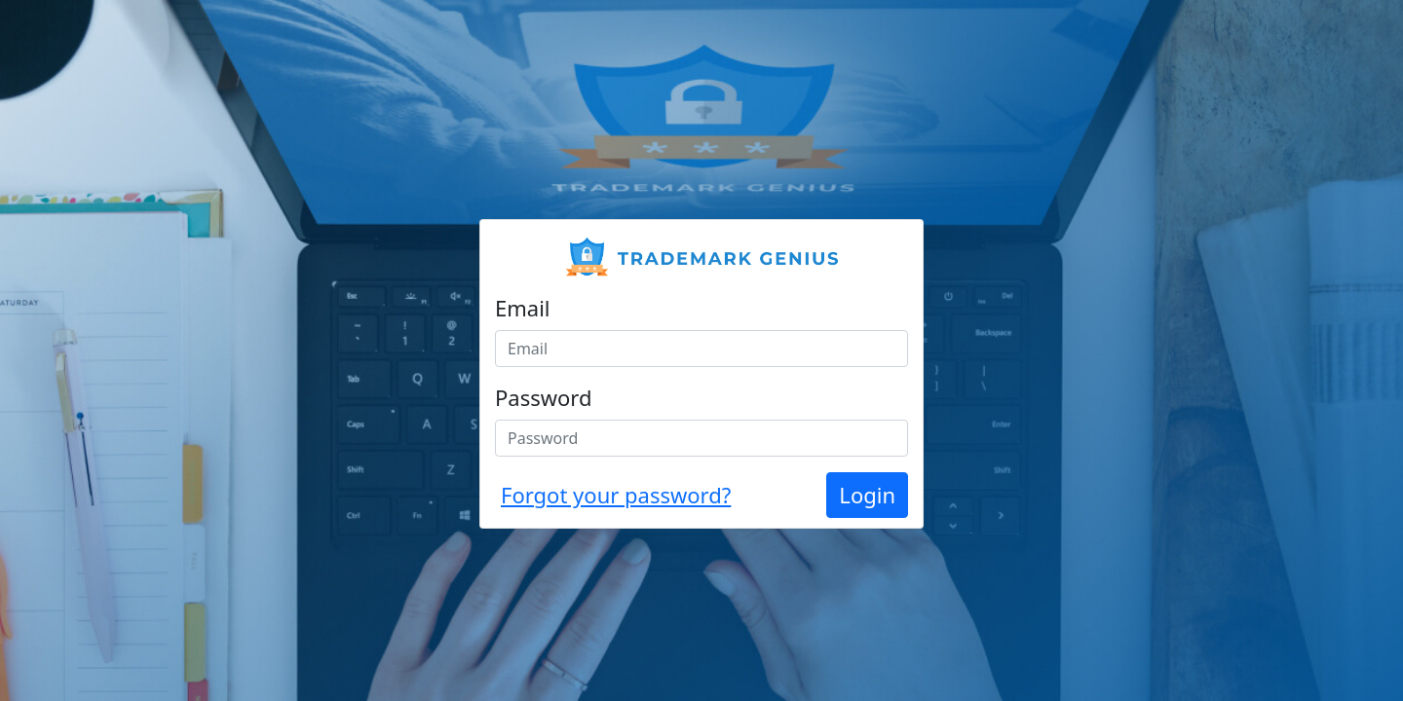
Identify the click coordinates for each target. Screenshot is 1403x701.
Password (543, 397)
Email (522, 307)
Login (867, 494)
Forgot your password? (616, 494)
